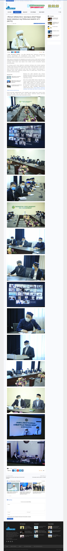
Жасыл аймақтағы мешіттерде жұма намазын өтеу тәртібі (57, 536)
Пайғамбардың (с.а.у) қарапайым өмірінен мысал (55, 23)
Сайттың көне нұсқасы (38, 546)
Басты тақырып (36, 23)
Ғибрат (20, 546)
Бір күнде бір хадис (27, 546)
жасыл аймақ (10, 468)
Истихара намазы (55, 26)
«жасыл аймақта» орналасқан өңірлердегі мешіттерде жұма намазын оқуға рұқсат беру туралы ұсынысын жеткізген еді (26, 89)
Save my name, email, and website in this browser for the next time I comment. (19, 516)
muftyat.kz (59, 549)
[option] (54, 28)
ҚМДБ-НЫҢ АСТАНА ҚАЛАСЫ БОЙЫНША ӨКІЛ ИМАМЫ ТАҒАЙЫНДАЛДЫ (43, 531)
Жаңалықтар (40, 23)
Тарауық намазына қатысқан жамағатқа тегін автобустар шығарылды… (28, 532)
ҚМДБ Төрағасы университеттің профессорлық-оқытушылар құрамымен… (16, 81)
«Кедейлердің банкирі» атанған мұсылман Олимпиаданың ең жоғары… (57, 527)
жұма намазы (15, 468)
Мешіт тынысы (13, 546)
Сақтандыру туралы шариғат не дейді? (39, 477)
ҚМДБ (44, 23)
